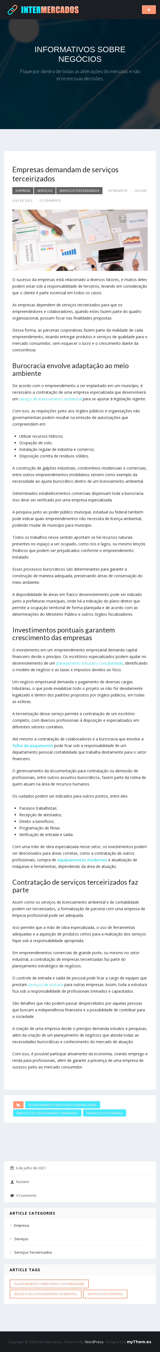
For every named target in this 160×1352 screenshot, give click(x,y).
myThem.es (139, 1341)
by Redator (117, 190)
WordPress (94, 1341)
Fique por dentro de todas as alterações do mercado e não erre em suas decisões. (80, 75)
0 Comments (23, 1195)
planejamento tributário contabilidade (89, 663)
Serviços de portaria (104, 1113)
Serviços (44, 190)
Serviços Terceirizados (79, 190)
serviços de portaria (45, 984)
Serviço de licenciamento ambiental (47, 1113)
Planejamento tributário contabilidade (62, 1105)
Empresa (23, 190)
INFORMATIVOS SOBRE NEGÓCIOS (79, 54)
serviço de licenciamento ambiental (50, 398)
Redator (20, 1181)
